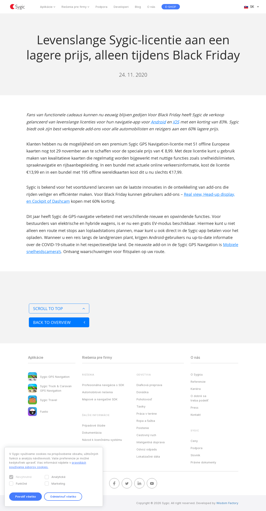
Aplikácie (46, 6)
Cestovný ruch (146, 435)
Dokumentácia (92, 432)
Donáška (142, 392)
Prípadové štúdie (93, 425)
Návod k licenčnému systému (102, 439)
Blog (138, 6)
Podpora (101, 6)
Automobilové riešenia (97, 392)
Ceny (194, 441)
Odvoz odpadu (146, 449)
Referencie (198, 381)
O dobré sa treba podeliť (199, 398)
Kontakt (196, 414)
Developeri (121, 6)
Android (158, 122)
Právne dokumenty (203, 462)
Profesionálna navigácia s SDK (103, 385)
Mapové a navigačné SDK (99, 399)
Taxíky (140, 406)
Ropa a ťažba (145, 420)
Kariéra (196, 389)
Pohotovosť (144, 399)
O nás (151, 6)
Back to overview (59, 322)
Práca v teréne (146, 413)
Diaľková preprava (149, 385)
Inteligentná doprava (150, 442)
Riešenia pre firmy (74, 6)
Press (194, 407)
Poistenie (142, 428)
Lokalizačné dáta (148, 456)
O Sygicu (197, 374)
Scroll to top (59, 308)
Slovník (195, 455)
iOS (176, 122)
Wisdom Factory (227, 503)
